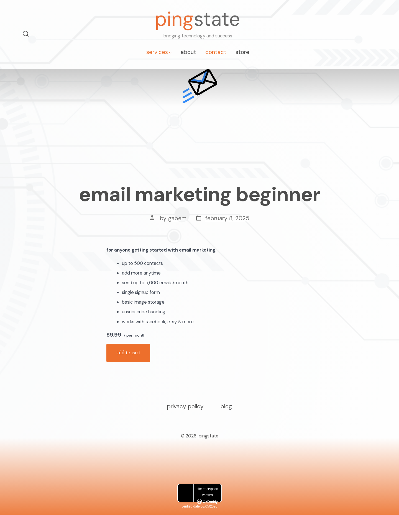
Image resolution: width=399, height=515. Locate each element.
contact (215, 52)
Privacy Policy (185, 406)
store (242, 52)
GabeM (177, 218)
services (159, 52)
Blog (226, 406)
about (188, 52)
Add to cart (128, 352)
